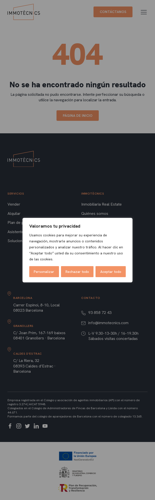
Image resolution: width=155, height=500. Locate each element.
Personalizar (44, 271)
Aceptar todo (110, 271)
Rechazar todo (77, 271)
